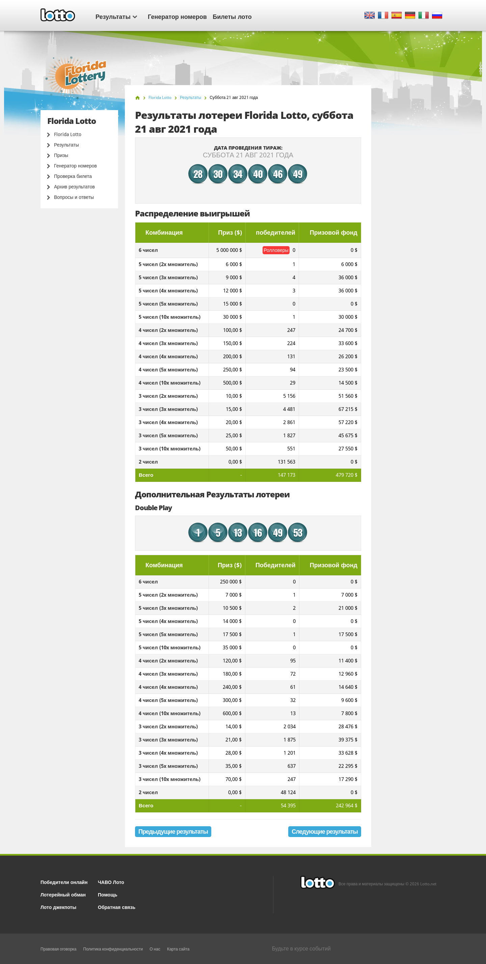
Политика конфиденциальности (113, 949)
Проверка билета (73, 176)
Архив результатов (74, 186)
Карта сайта (178, 949)
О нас (155, 949)
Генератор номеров (177, 16)
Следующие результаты (325, 831)
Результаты (116, 16)
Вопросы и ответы (74, 197)
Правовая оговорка (58, 949)
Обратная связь (116, 906)
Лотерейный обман (63, 894)
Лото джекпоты (58, 906)
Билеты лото (232, 16)
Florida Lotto (67, 134)
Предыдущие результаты (173, 831)
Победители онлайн (63, 881)
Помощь (107, 894)
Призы (61, 155)
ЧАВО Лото (111, 881)
